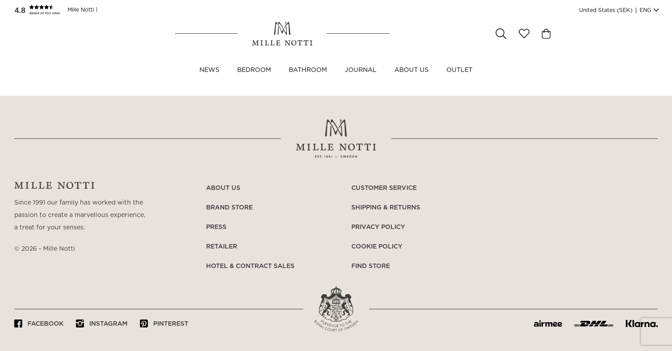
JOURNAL (361, 79)
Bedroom (254, 79)
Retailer (221, 247)
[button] (41, 10)
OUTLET (459, 79)
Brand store (229, 208)
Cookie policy (376, 247)
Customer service (384, 188)
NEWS (209, 79)
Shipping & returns (385, 208)
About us (411, 79)
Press (216, 227)
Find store (370, 266)
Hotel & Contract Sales (250, 266)
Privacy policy (378, 227)
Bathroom (308, 79)
